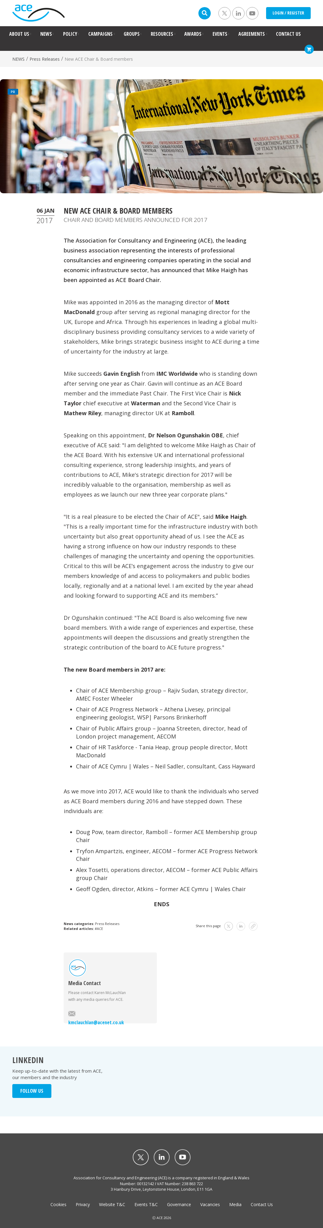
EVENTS (220, 34)
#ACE (99, 928)
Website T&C (112, 1204)
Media (235, 1204)
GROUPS (132, 34)
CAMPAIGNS (100, 34)
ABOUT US (19, 34)
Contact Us (262, 1204)
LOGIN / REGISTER (288, 13)
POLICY (70, 34)
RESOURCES (162, 34)
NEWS (46, 34)
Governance (179, 1204)
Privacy (83, 1204)
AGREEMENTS (251, 34)
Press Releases (45, 59)
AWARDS (192, 34)
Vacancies (210, 1204)
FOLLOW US (31, 1090)
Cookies (58, 1204)
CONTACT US (288, 34)
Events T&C (146, 1204)
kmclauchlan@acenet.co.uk (96, 1018)
